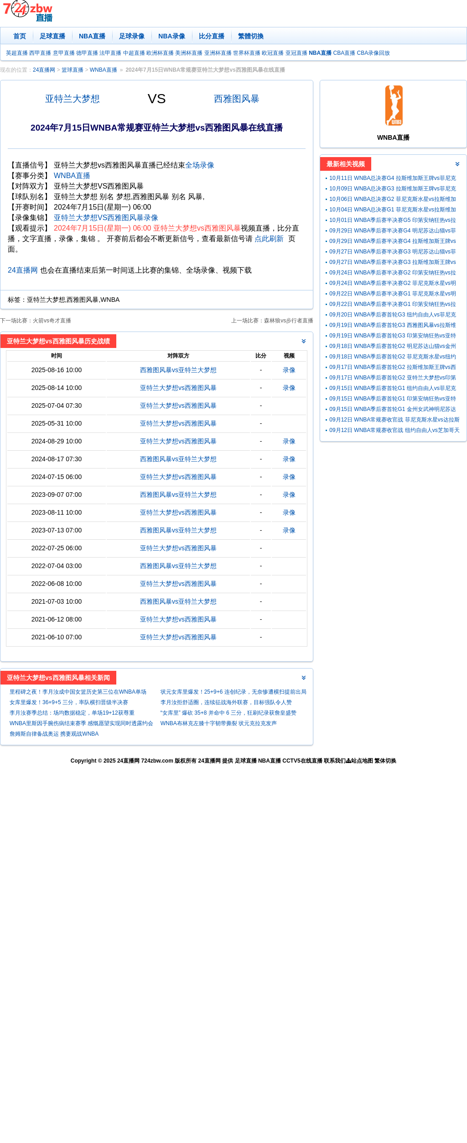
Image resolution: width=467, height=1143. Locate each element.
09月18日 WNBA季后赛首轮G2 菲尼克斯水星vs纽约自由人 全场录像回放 (392, 357)
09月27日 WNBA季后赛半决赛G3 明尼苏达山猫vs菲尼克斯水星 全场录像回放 (392, 252)
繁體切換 (251, 36)
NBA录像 (171, 36)
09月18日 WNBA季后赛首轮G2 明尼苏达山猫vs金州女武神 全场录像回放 (392, 347)
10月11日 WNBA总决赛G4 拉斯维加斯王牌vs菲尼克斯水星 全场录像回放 (392, 179)
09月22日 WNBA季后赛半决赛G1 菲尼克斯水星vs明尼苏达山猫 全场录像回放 (392, 294)
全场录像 (199, 165)
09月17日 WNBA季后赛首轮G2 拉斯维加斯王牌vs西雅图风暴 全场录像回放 (392, 368)
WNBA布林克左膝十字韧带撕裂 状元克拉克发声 (219, 723)
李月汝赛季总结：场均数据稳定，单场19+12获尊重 (72, 713)
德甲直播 (87, 53)
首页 (19, 36)
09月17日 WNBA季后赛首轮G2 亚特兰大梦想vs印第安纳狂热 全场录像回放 (392, 378)
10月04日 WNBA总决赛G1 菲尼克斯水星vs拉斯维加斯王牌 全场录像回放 (392, 210)
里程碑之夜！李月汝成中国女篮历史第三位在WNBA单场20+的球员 (78, 693)
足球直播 (52, 36)
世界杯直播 (246, 53)
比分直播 (211, 36)
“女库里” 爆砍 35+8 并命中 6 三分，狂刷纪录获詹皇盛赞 (228, 713)
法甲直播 (110, 53)
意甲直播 (64, 53)
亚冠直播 (296, 53)
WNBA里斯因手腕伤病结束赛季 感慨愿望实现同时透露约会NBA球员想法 (81, 724)
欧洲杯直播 (160, 53)
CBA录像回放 (373, 53)
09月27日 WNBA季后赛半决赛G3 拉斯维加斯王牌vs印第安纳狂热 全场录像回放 (392, 263)
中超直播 (134, 53)
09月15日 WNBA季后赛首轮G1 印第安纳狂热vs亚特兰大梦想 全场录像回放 (392, 399)
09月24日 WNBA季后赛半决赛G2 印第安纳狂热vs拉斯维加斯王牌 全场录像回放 (392, 273)
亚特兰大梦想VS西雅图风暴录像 (106, 217)
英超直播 (17, 53)
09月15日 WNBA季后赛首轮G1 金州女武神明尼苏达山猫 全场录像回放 (392, 410)
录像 (289, 370)
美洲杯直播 (188, 53)
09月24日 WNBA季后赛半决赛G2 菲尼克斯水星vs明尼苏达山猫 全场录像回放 (392, 284)
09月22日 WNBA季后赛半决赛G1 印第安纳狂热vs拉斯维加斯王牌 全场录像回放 (392, 305)
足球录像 (132, 36)
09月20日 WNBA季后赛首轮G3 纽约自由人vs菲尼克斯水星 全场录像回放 (392, 315)
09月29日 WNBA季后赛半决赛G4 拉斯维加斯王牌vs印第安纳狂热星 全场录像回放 (392, 242)
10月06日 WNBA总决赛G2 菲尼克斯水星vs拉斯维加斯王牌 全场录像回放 (392, 200)
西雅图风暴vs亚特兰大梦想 (178, 370)
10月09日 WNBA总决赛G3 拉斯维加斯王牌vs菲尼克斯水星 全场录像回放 (392, 189)
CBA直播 (344, 53)
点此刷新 (269, 238)
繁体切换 (385, 761)
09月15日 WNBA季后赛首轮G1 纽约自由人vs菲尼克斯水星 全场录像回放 (392, 389)
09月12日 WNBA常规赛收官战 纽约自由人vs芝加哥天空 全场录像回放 (394, 431)
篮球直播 (72, 70)
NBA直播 (92, 36)
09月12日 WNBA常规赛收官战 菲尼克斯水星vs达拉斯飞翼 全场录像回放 (394, 420)
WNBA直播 (103, 70)
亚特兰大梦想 (72, 99)
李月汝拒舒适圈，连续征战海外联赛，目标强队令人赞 (226, 702)
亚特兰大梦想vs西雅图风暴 (178, 387)
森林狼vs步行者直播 (288, 320)
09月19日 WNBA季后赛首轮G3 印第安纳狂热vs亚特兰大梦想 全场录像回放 (392, 336)
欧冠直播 (273, 53)
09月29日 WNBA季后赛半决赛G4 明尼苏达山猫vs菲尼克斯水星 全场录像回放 (392, 231)
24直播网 (44, 70)
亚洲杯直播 (218, 53)
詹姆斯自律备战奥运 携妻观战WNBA (54, 734)
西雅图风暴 (236, 99)
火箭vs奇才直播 (52, 320)
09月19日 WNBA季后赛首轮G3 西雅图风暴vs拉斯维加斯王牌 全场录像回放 (392, 326)
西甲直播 (40, 53)
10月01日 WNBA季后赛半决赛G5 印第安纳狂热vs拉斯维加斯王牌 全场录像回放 (392, 221)
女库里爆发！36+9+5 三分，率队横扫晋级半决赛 (69, 702)
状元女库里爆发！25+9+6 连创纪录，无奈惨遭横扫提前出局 (233, 692)
